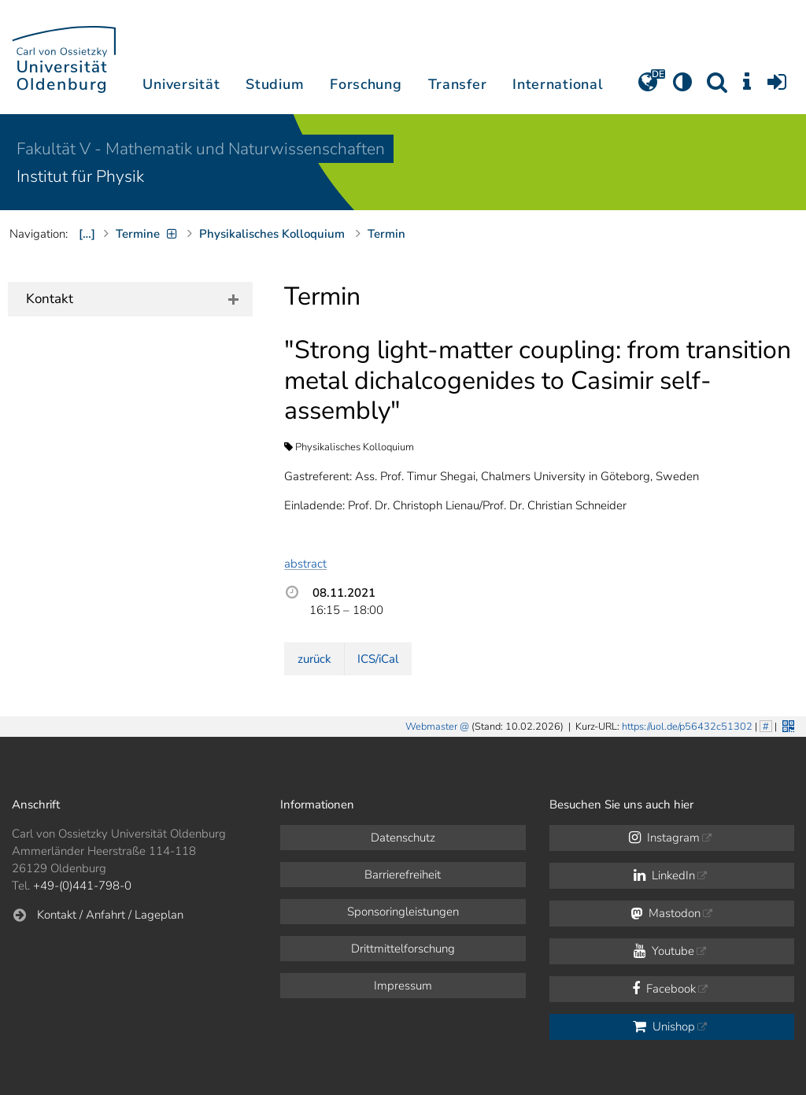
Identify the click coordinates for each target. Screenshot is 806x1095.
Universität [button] (181, 84)
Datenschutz (403, 837)
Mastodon (665, 913)
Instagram (664, 837)
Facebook (664, 989)
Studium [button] (275, 84)
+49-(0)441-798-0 (82, 885)
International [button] (557, 84)
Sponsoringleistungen (403, 911)
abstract (305, 564)
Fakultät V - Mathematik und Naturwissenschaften (201, 149)
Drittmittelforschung (403, 948)
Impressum (403, 985)
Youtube (664, 951)
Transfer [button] (457, 84)
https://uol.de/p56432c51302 (687, 727)
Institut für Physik (80, 176)
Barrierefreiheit (402, 874)
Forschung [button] (365, 84)
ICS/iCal (377, 659)
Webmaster (431, 727)
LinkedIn (664, 875)
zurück (314, 659)
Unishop (664, 1026)
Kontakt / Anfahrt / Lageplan (110, 915)
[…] (87, 234)
